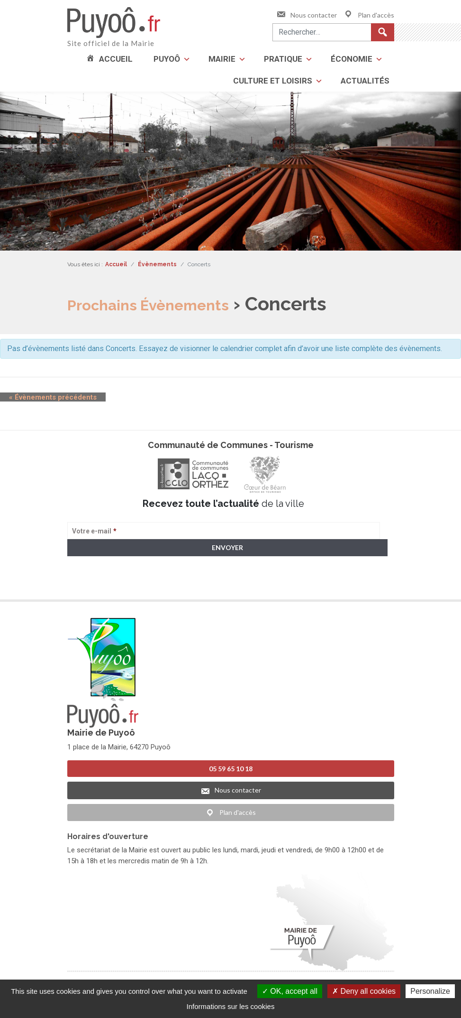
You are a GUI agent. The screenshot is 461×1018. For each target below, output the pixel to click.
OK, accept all (289, 991)
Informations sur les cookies (231, 1006)
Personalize (430, 991)
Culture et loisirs (272, 80)
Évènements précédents (44, 397)
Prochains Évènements (170, 303)
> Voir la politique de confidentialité (104, 584)
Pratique (283, 59)
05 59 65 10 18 (231, 769)
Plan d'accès (368, 15)
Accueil (116, 59)
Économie (351, 59)
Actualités (365, 80)
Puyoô (167, 59)
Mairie (221, 59)
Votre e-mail (94, 531)
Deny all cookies (364, 991)
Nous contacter (306, 15)
